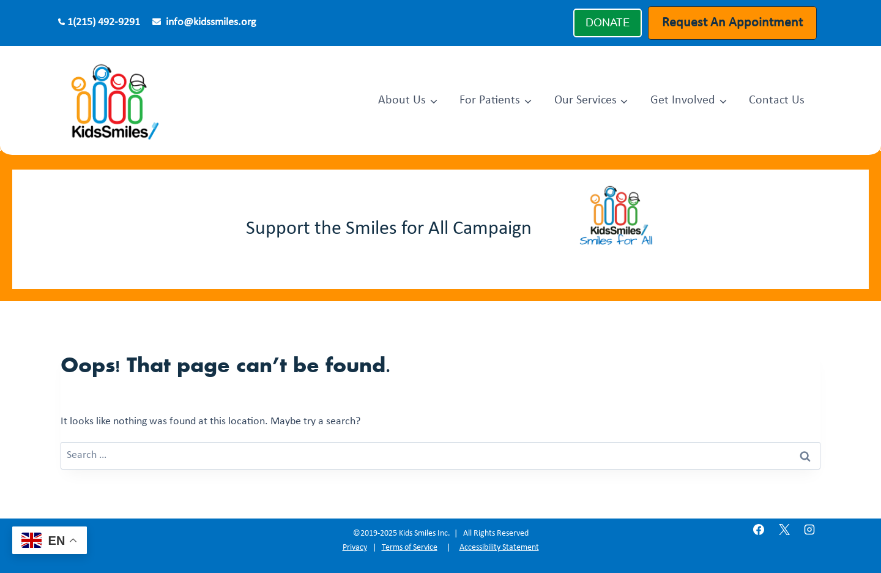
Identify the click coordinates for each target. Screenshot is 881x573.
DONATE (607, 22)
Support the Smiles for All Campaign (389, 229)
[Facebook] (759, 530)
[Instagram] (809, 530)
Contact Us (777, 100)
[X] (784, 530)
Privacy (355, 547)
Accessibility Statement (499, 547)
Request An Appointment (732, 23)
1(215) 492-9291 (103, 22)
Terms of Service (409, 547)
